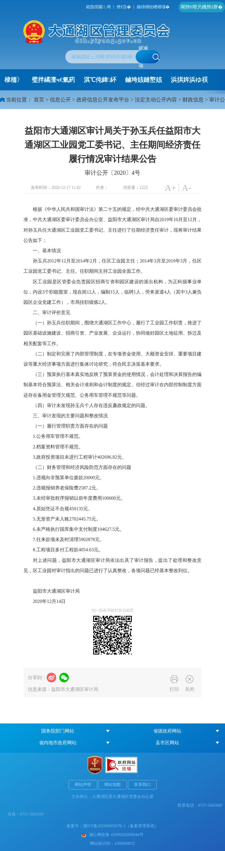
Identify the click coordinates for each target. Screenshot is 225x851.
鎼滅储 (149, 56)
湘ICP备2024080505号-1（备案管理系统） (120, 826)
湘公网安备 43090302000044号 (112, 835)
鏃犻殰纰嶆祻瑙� (153, 7)
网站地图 (112, 784)
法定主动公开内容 (156, 100)
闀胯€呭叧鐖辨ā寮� (202, 6)
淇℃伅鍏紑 (100, 79)
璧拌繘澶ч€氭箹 (53, 79)
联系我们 (142, 784)
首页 (39, 100)
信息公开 (60, 100)
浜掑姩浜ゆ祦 (189, 79)
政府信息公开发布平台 (102, 100)
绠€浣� (124, 7)
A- (186, 187)
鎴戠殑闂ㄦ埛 (98, 7)
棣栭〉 (13, 79)
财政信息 (193, 100)
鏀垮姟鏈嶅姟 (143, 79)
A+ (170, 187)
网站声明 (83, 784)
